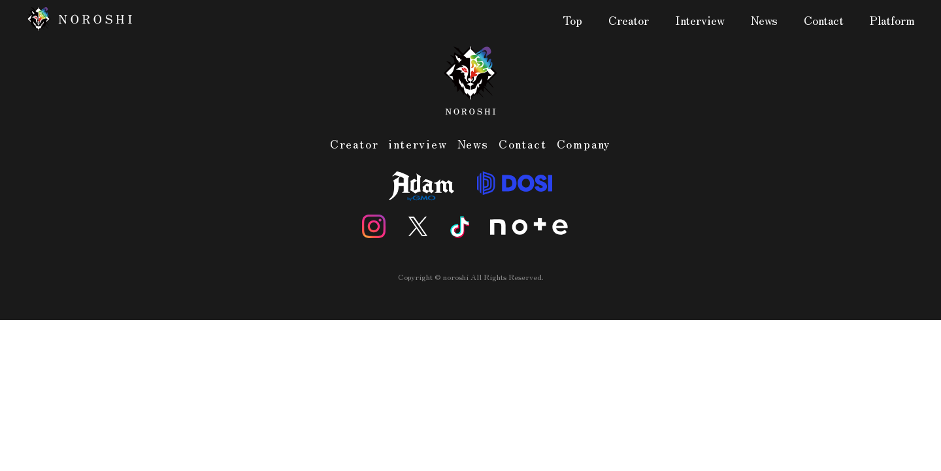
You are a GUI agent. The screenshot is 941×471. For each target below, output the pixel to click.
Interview (700, 21)
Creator (628, 21)
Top (572, 21)
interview (417, 143)
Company (584, 143)
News (764, 21)
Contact (824, 21)
